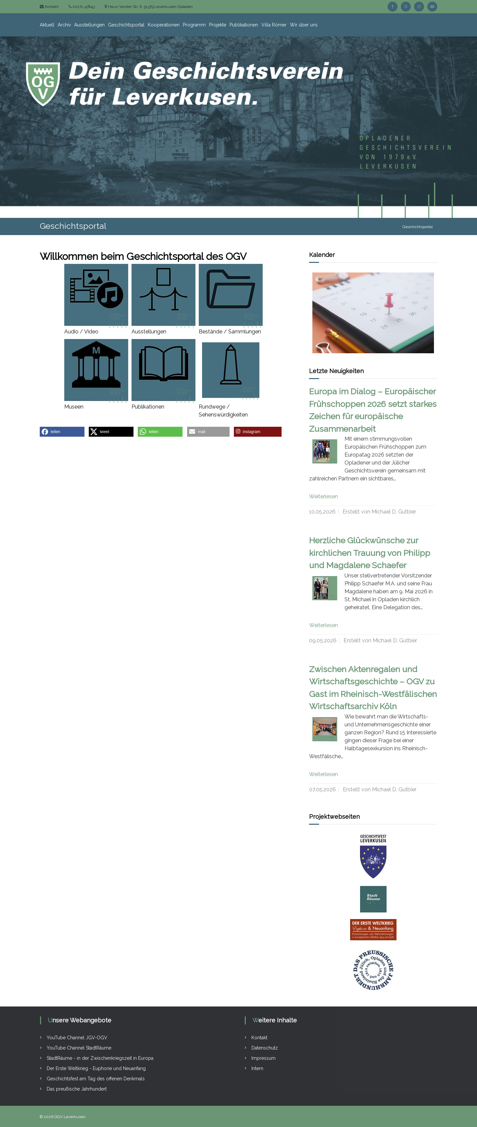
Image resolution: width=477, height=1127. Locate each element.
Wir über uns (304, 24)
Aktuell (47, 24)
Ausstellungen (89, 24)
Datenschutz (264, 1048)
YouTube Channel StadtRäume (79, 1048)
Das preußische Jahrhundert (77, 1089)
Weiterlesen (323, 496)
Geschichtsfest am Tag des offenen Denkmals (96, 1078)
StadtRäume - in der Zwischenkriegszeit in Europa (100, 1058)
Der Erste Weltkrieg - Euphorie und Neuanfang (96, 1068)
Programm (194, 24)
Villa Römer (274, 24)
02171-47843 (83, 6)
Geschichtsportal (126, 24)
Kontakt (51, 6)
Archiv (64, 24)
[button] (62, 432)
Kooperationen (164, 24)
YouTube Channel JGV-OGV (77, 1037)
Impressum (263, 1058)
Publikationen (244, 24)
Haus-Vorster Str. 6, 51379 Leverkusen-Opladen (150, 6)
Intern (257, 1068)
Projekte (217, 24)
